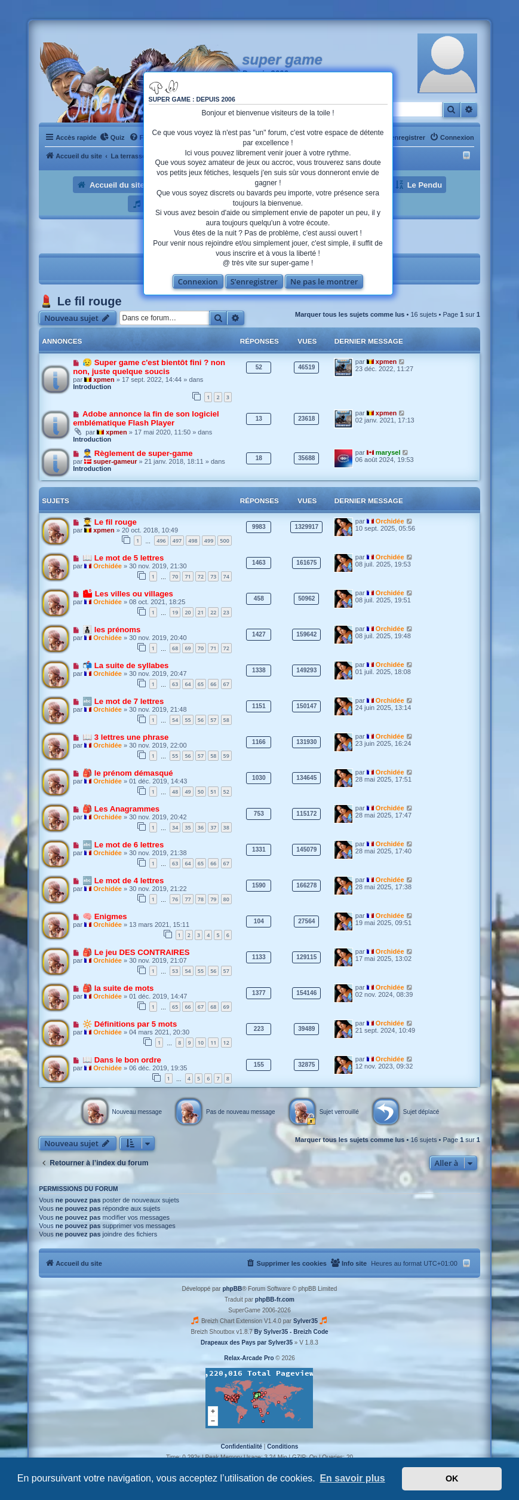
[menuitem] (112, 137)
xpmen (103, 379)
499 (208, 540)
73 (213, 576)
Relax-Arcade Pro (249, 1358)
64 (188, 684)
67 (226, 684)
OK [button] (452, 1478)
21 (201, 612)
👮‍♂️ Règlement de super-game (137, 453)
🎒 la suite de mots (117, 988)
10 (201, 1042)
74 (226, 576)
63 (175, 684)
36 (201, 827)
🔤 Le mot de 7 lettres (123, 701)
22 (213, 612)
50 (201, 791)
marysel (388, 452)
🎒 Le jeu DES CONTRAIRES (135, 952)
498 (192, 540)
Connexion (198, 281)
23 (226, 612)
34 (175, 827)
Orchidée (390, 521)
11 (213, 1042)
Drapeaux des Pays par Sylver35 (247, 1342)
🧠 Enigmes (104, 916)
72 (201, 576)
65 (201, 684)
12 (226, 1042)
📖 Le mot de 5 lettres (123, 557)
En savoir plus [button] (352, 1478)
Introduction (92, 386)
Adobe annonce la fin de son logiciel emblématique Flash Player (146, 418)
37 (213, 827)
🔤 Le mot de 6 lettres (123, 844)
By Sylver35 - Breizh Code (291, 1331)
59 (226, 756)
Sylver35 (305, 1321)
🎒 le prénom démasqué (127, 773)
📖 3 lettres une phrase (125, 737)
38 (226, 827)
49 (188, 791)
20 (188, 612)
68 (175, 648)
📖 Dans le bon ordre (121, 1059)
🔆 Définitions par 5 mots (129, 1024)
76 (175, 899)
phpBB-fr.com (274, 1299)
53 (175, 971)
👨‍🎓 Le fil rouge (109, 522)
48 (175, 791)
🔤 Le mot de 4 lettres (123, 880)
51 (213, 791)
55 (188, 720)
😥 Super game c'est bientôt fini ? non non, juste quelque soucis (149, 367)
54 (175, 720)
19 (175, 612)
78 (201, 899)
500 (224, 540)
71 (188, 576)
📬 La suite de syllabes (125, 665)
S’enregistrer (254, 281)
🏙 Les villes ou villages (127, 593)
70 (175, 576)
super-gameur (115, 461)
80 (226, 899)
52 (226, 791)
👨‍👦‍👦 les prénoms (111, 629)
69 (188, 648)
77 (188, 899)
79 (213, 899)
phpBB (232, 1288)
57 (213, 720)
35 (188, 827)
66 (213, 684)
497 (177, 540)
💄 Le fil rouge (80, 301)
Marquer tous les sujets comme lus (349, 314)
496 (160, 540)
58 (226, 720)
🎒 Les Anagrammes (120, 808)
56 (201, 720)
